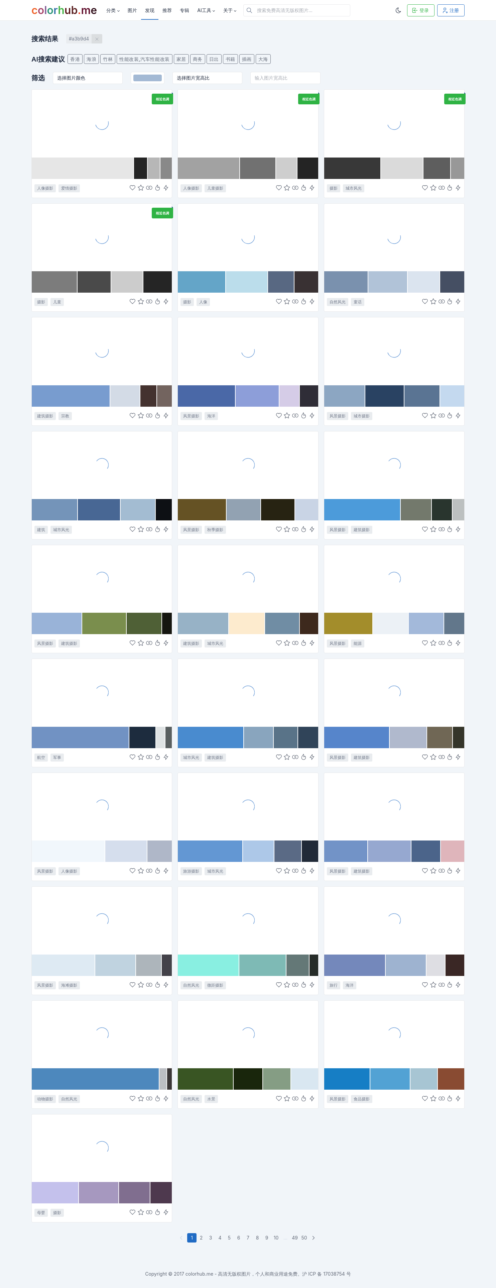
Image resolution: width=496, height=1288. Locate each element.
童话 (358, 301)
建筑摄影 (45, 415)
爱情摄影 (69, 188)
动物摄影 (45, 1098)
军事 (57, 757)
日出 (214, 59)
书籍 (230, 59)
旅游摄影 (191, 871)
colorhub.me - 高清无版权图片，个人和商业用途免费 (241, 1274)
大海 (263, 59)
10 (276, 1238)
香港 (75, 59)
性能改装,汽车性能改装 (144, 59)
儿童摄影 (215, 188)
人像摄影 (45, 188)
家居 (181, 59)
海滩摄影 (69, 985)
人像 (203, 301)
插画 (247, 59)
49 (295, 1238)
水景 (211, 1098)
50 (304, 1238)
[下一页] (314, 1238)
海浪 (91, 59)
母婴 (41, 1212)
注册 (450, 10)
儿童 (57, 301)
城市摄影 (362, 415)
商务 (198, 59)
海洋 (211, 415)
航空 (41, 757)
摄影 (334, 188)
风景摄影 (191, 415)
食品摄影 (362, 1098)
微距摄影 (215, 985)
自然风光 (338, 301)
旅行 (334, 985)
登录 (420, 10)
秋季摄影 (215, 529)
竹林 (108, 59)
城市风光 (354, 188)
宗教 (65, 415)
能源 (358, 643)
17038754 (334, 1274)
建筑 (41, 529)
